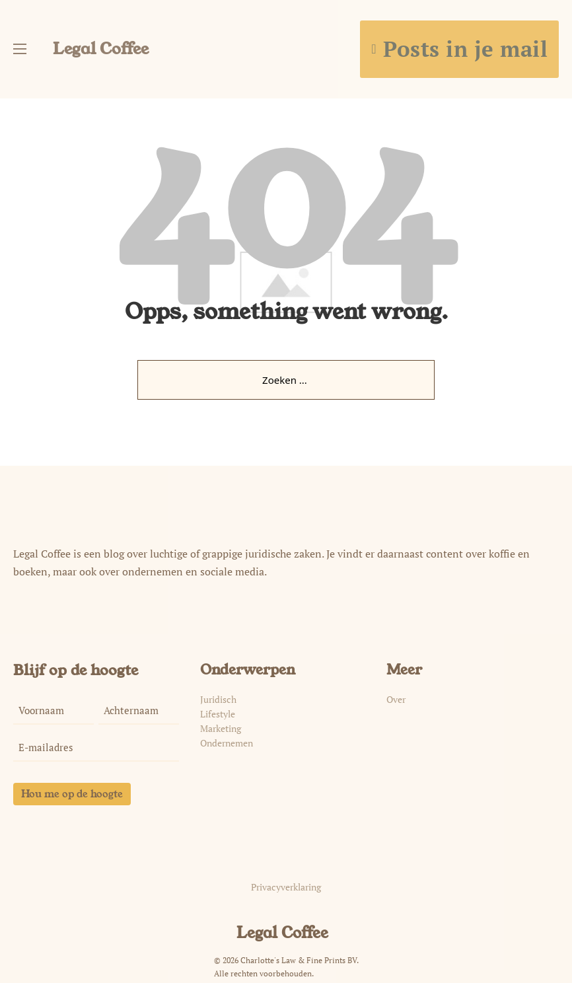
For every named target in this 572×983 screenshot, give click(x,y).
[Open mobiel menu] (19, 49)
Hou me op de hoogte (72, 794)
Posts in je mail (459, 48)
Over (396, 700)
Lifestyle (217, 714)
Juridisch (218, 700)
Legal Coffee (101, 48)
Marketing (220, 729)
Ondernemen (226, 743)
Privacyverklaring (286, 887)
